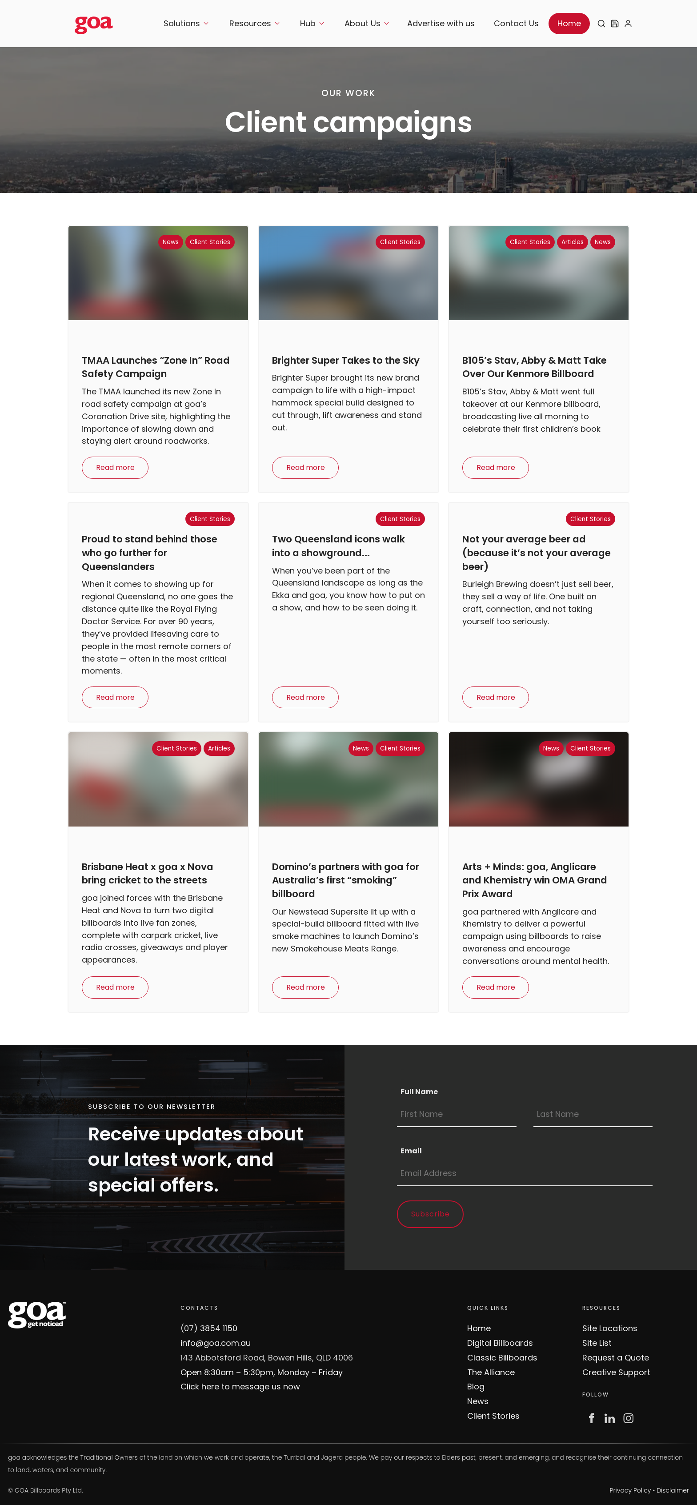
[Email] (525, 1173)
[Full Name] (457, 1114)
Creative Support (616, 1372)
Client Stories (493, 1415)
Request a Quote (615, 1357)
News (478, 1401)
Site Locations (609, 1328)
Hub (308, 23)
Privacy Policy (630, 1490)
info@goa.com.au (215, 1342)
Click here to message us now (240, 1386)
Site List (597, 1342)
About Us (362, 23)
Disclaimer (673, 1490)
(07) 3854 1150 (208, 1328)
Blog (476, 1386)
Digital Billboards (500, 1342)
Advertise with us (441, 23)
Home (569, 23)
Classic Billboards (502, 1357)
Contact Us (516, 23)
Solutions (182, 23)
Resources (250, 23)
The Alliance (491, 1372)
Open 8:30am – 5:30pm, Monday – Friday (261, 1372)
